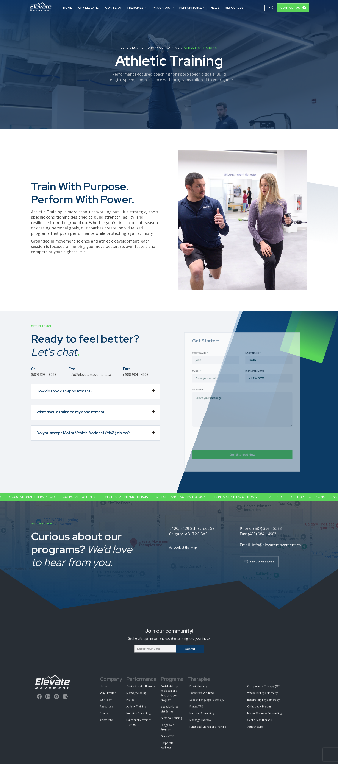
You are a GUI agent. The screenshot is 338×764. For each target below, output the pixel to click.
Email (203, 375)
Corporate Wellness (167, 748)
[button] (137, 7)
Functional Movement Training (139, 725)
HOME (67, 7)
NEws (215, 7)
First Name (206, 360)
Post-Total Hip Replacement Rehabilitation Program (169, 696)
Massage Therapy (200, 723)
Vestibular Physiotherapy (262, 696)
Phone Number (253, 375)
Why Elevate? (89, 7)
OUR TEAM (113, 7)
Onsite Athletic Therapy (140, 689)
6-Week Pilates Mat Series (169, 712)
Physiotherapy (198, 689)
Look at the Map (185, 550)
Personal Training (171, 721)
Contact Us (106, 723)
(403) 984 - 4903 (136, 374)
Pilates (130, 703)
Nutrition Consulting (138, 716)
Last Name (251, 360)
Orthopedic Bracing (259, 709)
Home (104, 689)
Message (204, 391)
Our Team (106, 703)
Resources (234, 7)
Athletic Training (136, 709)
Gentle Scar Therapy (259, 723)
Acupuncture (255, 730)
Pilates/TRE (167, 739)
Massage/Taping (136, 696)
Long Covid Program (167, 730)
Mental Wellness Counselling (264, 716)
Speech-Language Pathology (206, 703)
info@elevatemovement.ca (90, 374)
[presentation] (225, 432)
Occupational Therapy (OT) (263, 689)
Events (104, 716)
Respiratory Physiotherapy (263, 703)
